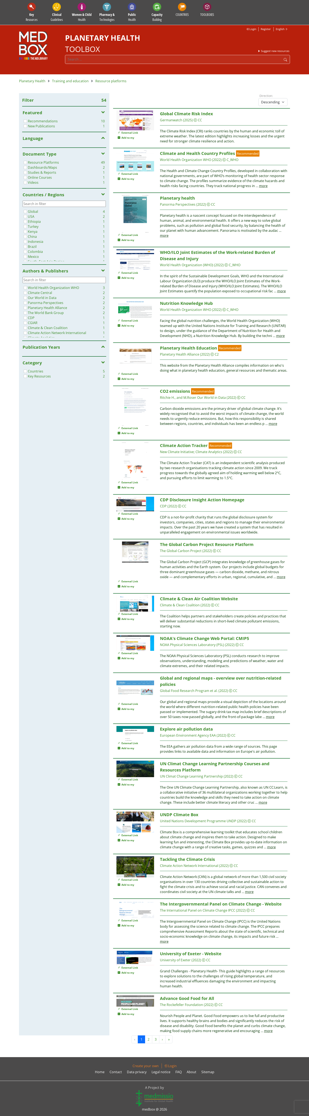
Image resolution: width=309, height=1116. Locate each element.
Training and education (70, 81)
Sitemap (207, 1072)
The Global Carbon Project (181, 550)
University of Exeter (175, 960)
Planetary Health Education (188, 348)
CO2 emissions (175, 391)
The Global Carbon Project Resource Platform (207, 544)
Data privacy (137, 1072)
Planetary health (177, 198)
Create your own (146, 1066)
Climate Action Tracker (184, 445)
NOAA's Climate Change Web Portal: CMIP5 (204, 638)
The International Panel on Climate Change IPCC (197, 910)
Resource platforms (110, 81)
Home (100, 1072)
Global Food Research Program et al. (189, 690)
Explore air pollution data (186, 729)
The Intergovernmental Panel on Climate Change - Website (221, 904)
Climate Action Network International (189, 865)
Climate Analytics (208, 452)
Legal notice (161, 1072)
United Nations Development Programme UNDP (198, 821)
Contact (116, 1072)
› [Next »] (162, 1039)
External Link (128, 132)
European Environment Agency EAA (188, 735)
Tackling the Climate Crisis (187, 859)
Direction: (266, 96)
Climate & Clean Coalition (180, 605)
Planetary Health (32, 81)
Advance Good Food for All (187, 998)
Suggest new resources (273, 51)
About (191, 1072)
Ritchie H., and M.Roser (178, 397)
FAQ (178, 1072)
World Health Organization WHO (185, 159)
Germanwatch (171, 120)
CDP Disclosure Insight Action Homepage (202, 500)
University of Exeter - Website (190, 953)
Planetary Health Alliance (179, 354)
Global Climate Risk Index (186, 114)
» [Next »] (169, 1039)
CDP (163, 506)
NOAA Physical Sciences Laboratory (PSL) (192, 644)
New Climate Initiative (177, 452)
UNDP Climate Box (179, 814)
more (263, 186)
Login (251, 29)
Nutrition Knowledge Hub (186, 303)
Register (266, 29)
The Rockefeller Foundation (181, 1004)
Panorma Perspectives (177, 204)
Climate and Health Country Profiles (197, 153)
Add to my (126, 137)
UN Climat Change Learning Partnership (191, 776)
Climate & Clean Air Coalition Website (199, 599)
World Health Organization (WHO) (186, 265)
